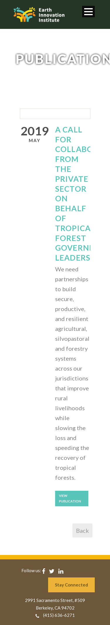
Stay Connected (71, 584)
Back (82, 530)
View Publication (70, 498)
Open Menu (88, 11)
